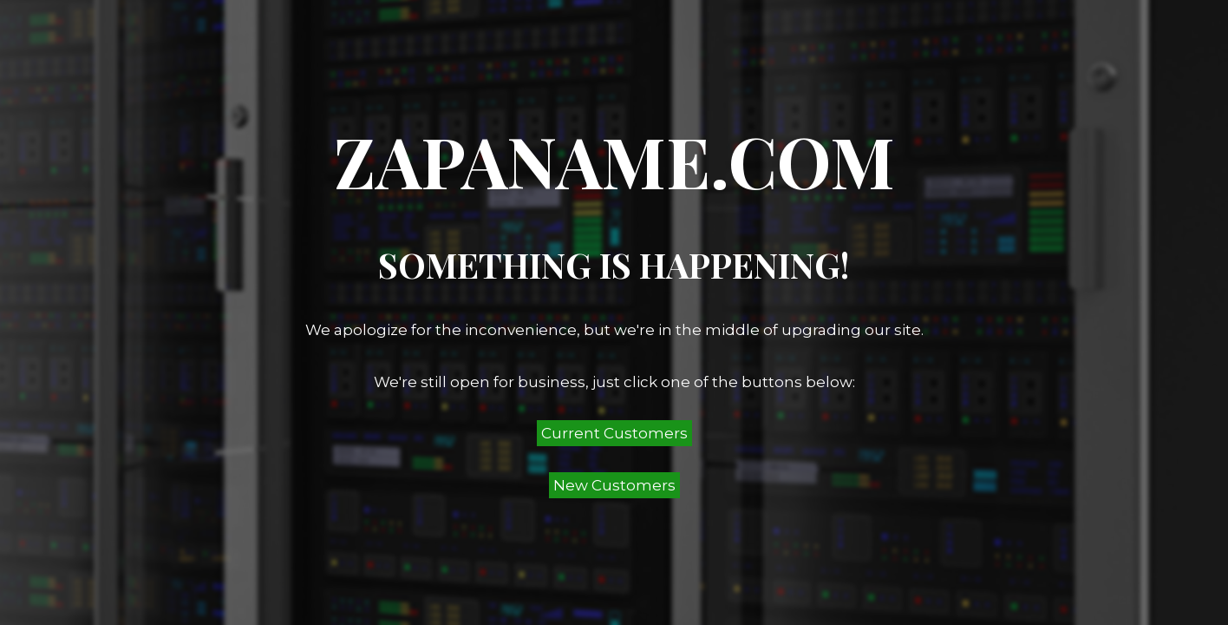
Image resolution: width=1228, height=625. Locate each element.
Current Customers (614, 433)
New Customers (614, 485)
